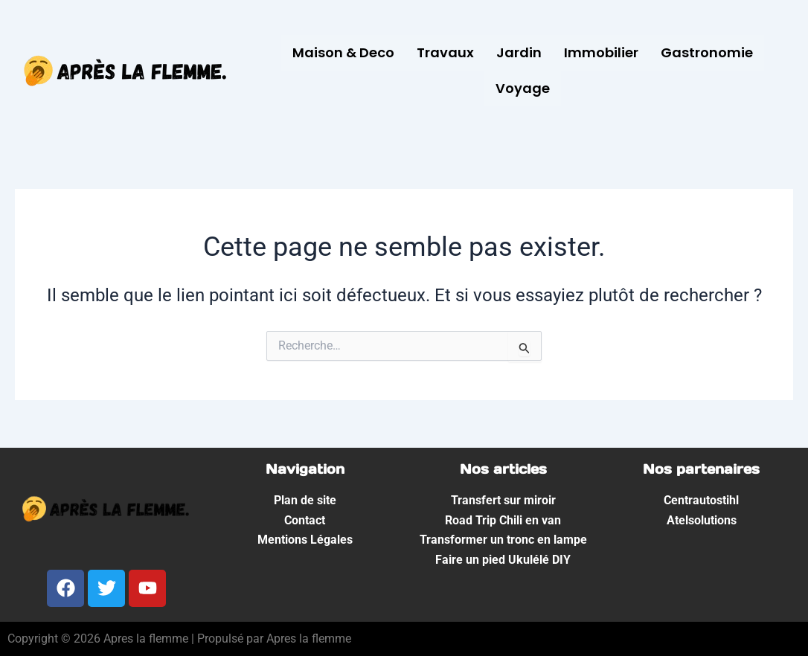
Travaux (445, 52)
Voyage (523, 88)
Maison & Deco (343, 52)
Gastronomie (707, 52)
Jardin (519, 52)
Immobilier (601, 52)
